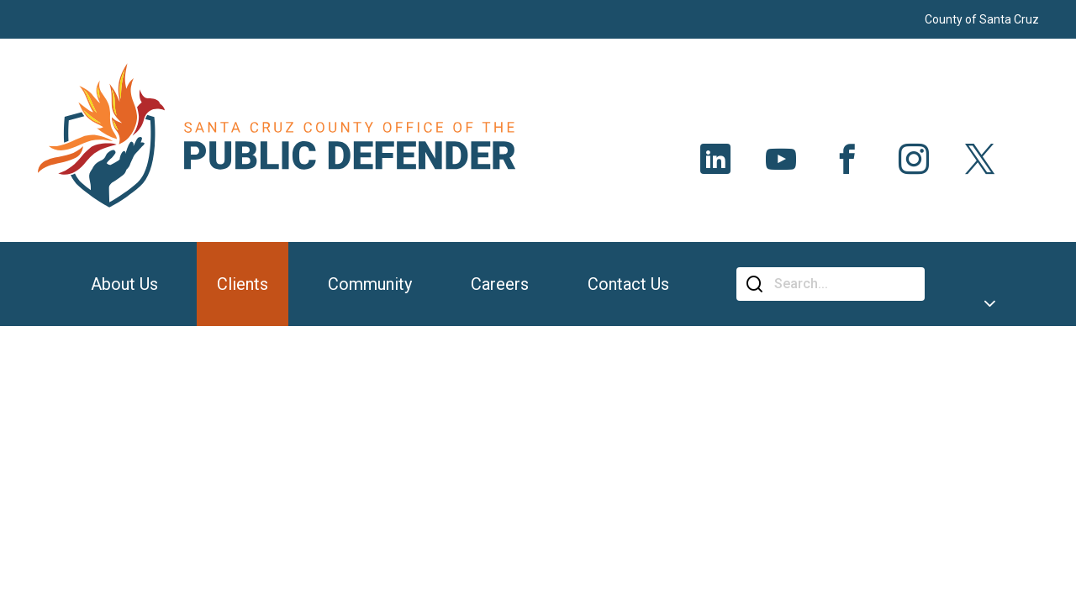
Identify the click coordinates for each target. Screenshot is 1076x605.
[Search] (843, 284)
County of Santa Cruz (982, 19)
